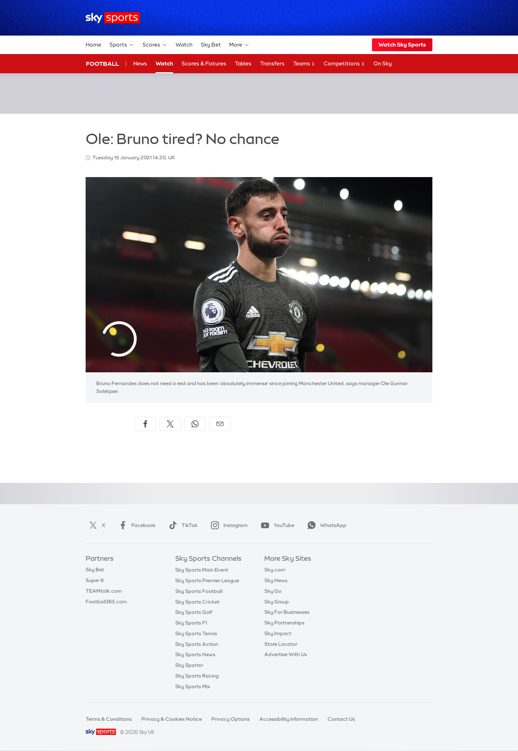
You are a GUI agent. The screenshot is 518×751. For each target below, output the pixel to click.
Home (93, 44)
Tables (243, 63)
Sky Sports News (195, 654)
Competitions (344, 64)
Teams (304, 64)
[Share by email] (220, 424)
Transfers (272, 63)
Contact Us (341, 719)
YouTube (276, 525)
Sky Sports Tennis (196, 633)
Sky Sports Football (198, 590)
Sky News (275, 580)
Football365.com (106, 601)
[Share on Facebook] (145, 424)
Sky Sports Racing (197, 675)
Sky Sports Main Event (201, 569)
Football (102, 63)
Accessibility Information (288, 719)
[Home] (113, 18)
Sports (121, 45)
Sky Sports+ (189, 664)
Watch (184, 44)
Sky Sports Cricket (197, 601)
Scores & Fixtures (204, 63)
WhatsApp (325, 525)
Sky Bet (211, 44)
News (140, 63)
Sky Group (276, 601)
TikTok (182, 525)
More (239, 45)
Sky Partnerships (284, 622)
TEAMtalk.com (104, 590)
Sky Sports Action (196, 643)
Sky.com (274, 569)
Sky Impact (277, 633)
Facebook (136, 525)
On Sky (382, 63)
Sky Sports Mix (192, 686)
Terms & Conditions (109, 719)
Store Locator (280, 643)
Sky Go (272, 590)
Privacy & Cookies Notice (171, 719)
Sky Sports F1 (191, 622)
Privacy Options (230, 719)
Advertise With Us (285, 654)
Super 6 (95, 580)
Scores (154, 45)
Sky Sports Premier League (207, 580)
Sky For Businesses (286, 611)
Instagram (228, 525)
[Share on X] (170, 424)
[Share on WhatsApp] (195, 424)
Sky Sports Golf (193, 611)
